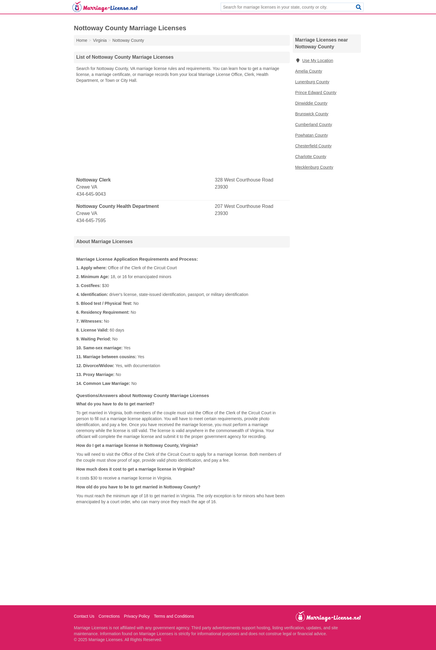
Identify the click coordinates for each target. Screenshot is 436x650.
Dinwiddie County (311, 103)
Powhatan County (311, 135)
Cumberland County (313, 124)
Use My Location (314, 60)
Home (81, 40)
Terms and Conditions (174, 616)
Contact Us (84, 616)
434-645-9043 (91, 194)
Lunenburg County (312, 81)
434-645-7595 (91, 220)
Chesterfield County (313, 146)
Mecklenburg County (314, 167)
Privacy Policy (137, 616)
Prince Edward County (315, 92)
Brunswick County (311, 113)
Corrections (109, 616)
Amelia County (308, 71)
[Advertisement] (182, 130)
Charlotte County (310, 156)
